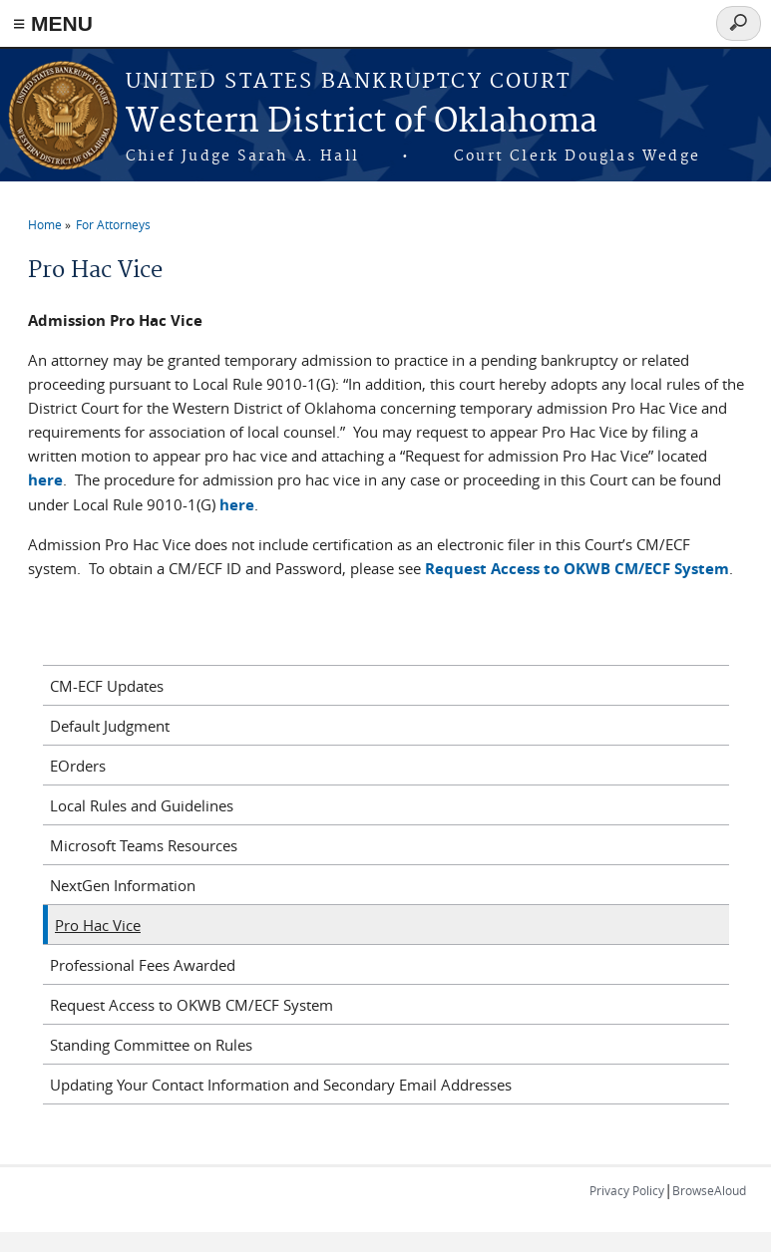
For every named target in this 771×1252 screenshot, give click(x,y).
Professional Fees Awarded (142, 965)
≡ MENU (53, 23)
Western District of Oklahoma (361, 122)
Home (45, 224)
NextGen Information (122, 885)
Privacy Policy (626, 1190)
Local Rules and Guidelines (141, 805)
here (45, 480)
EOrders (78, 766)
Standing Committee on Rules (151, 1045)
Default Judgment (110, 726)
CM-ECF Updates (107, 686)
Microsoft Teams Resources (143, 845)
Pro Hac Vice (98, 925)
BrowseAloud (709, 1190)
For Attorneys (113, 224)
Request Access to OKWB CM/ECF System (191, 1005)
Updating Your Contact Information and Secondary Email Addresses (281, 1085)
